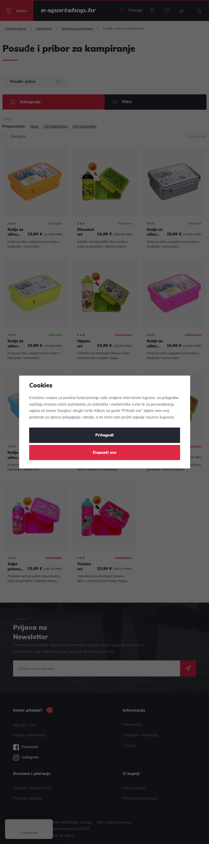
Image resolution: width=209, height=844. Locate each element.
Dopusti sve (104, 453)
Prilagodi (104, 435)
